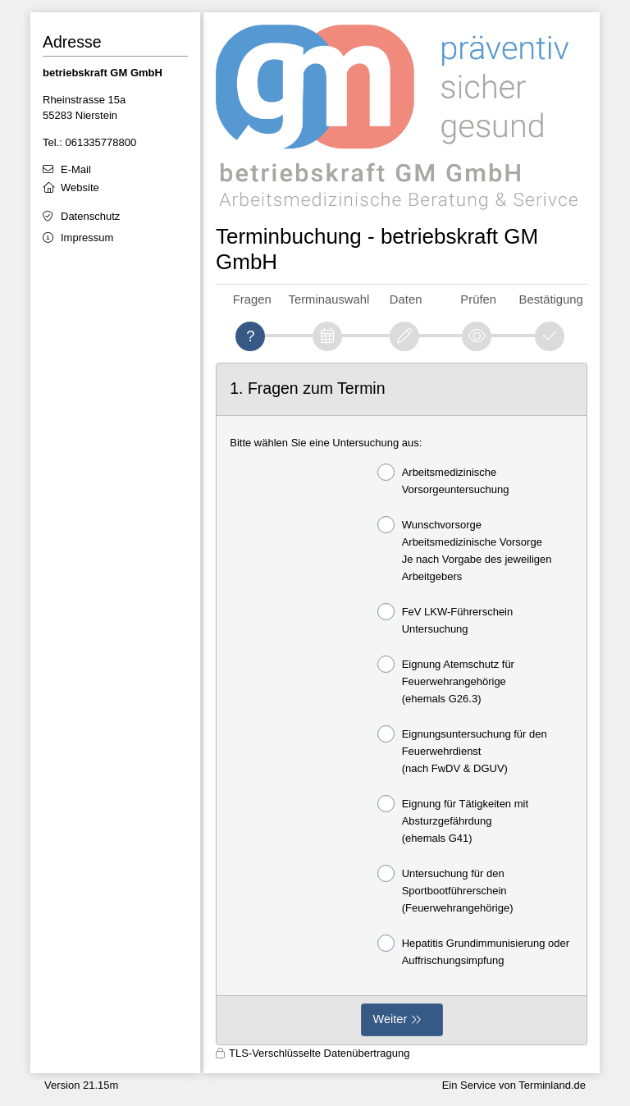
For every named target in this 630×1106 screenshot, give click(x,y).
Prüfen (478, 299)
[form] (401, 704)
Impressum (87, 237)
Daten (406, 299)
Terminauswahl (329, 299)
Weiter (390, 1019)
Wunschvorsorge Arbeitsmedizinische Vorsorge (464, 549)
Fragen (252, 299)
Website (80, 187)
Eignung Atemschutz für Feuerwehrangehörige (445, 680)
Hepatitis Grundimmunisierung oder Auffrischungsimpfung (473, 951)
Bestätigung (551, 299)
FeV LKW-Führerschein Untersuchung (445, 619)
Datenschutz (90, 216)
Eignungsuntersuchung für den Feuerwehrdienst (462, 750)
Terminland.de (552, 1085)
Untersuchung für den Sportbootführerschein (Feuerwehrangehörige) (445, 889)
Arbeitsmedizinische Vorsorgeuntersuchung (443, 480)
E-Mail (76, 169)
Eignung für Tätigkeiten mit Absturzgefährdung (452, 819)
